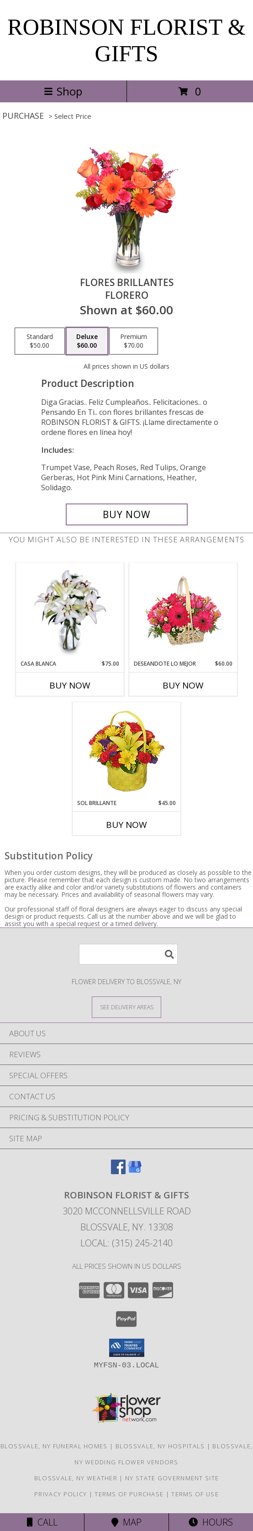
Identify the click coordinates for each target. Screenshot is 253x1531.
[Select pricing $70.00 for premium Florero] (134, 341)
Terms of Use (195, 1494)
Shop (63, 91)
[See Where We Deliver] (126, 1006)
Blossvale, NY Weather (75, 1478)
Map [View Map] (126, 1522)
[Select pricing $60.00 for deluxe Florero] (87, 341)
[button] (126, 1348)
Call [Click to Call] (42, 1522)
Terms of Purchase (129, 1494)
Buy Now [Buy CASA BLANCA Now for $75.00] (69, 685)
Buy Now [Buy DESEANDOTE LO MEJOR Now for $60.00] (183, 685)
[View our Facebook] (118, 1171)
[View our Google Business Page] (134, 1171)
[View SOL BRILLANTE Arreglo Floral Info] (127, 751)
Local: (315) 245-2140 (126, 1243)
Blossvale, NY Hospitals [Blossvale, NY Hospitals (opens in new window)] (160, 1446)
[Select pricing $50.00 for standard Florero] (39, 341)
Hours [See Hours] (211, 1522)
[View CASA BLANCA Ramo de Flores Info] (70, 611)
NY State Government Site (172, 1478)
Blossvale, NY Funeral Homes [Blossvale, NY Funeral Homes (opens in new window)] (54, 1446)
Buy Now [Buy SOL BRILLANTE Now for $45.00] (126, 825)
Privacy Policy (60, 1494)
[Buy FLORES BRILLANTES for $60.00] (127, 514)
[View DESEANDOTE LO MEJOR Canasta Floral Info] (183, 611)
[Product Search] (128, 954)
